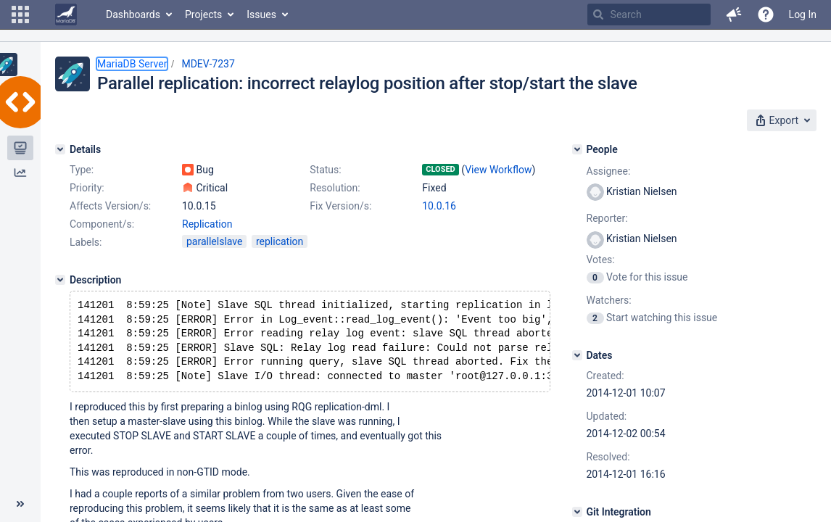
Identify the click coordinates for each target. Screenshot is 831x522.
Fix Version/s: (340, 206)
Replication (207, 224)
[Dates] (577, 355)
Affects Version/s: (110, 206)
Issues (261, 14)
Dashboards (133, 14)
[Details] (60, 149)
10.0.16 (439, 206)
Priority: (87, 188)
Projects (203, 14)
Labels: (86, 242)
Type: (82, 169)
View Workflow (498, 169)
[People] (577, 149)
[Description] (60, 280)
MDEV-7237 (207, 64)
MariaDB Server (132, 64)
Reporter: (607, 218)
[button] (20, 14)
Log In (802, 14)
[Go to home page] (66, 14)
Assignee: (609, 171)
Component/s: (102, 224)
